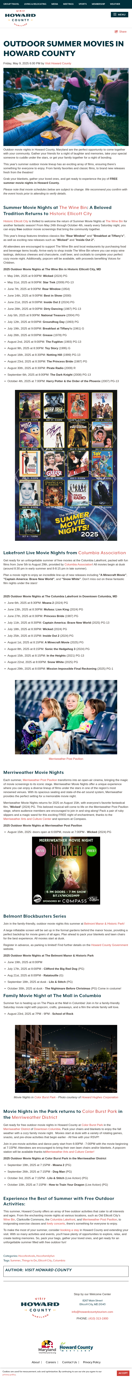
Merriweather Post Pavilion (66, 758)
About (36, 1362)
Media (54, 4)
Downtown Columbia (47, 1129)
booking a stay (69, 1230)
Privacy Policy (91, 1362)
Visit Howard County (58, 63)
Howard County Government (109, 945)
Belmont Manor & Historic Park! (104, 923)
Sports (83, 4)
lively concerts (56, 1223)
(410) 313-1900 (98, 1318)
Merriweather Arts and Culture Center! (70, 1151)
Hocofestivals (26, 1256)
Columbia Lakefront (62, 1219)
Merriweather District (34, 1117)
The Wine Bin (73, 207)
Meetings (68, 4)
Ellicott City (45, 1260)
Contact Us (69, 1362)
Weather (115, 4)
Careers (51, 1362)
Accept (123, 1373)
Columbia (59, 1260)
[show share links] (121, 32)
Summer (15, 1260)
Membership (98, 4)
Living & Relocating (35, 4)
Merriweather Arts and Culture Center (27, 819)
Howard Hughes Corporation (100, 1097)
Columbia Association (102, 552)
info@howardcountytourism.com (92, 1311)
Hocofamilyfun (45, 1256)
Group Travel (11, 4)
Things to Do (29, 1260)
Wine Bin (9, 1219)
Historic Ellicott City (71, 213)
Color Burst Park (45, 1097)
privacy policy (9, 1374)
